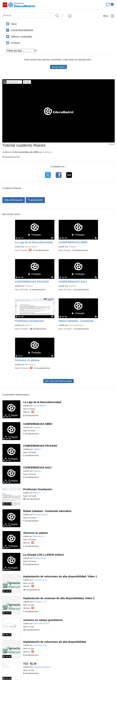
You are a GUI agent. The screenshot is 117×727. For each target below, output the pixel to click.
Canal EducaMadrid (22, 30)
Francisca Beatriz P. (42, 667)
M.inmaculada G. (76, 325)
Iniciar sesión (58, 67)
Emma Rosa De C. (41, 623)
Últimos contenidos (21, 36)
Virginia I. (73, 247)
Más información (13, 200)
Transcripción (35, 200)
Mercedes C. (31, 364)
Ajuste (112, 144)
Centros (15, 42)
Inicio (14, 24)
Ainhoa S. (48, 152)
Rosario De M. (39, 558)
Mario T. (28, 325)
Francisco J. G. (40, 580)
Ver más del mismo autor (58, 381)
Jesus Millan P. (32, 247)
